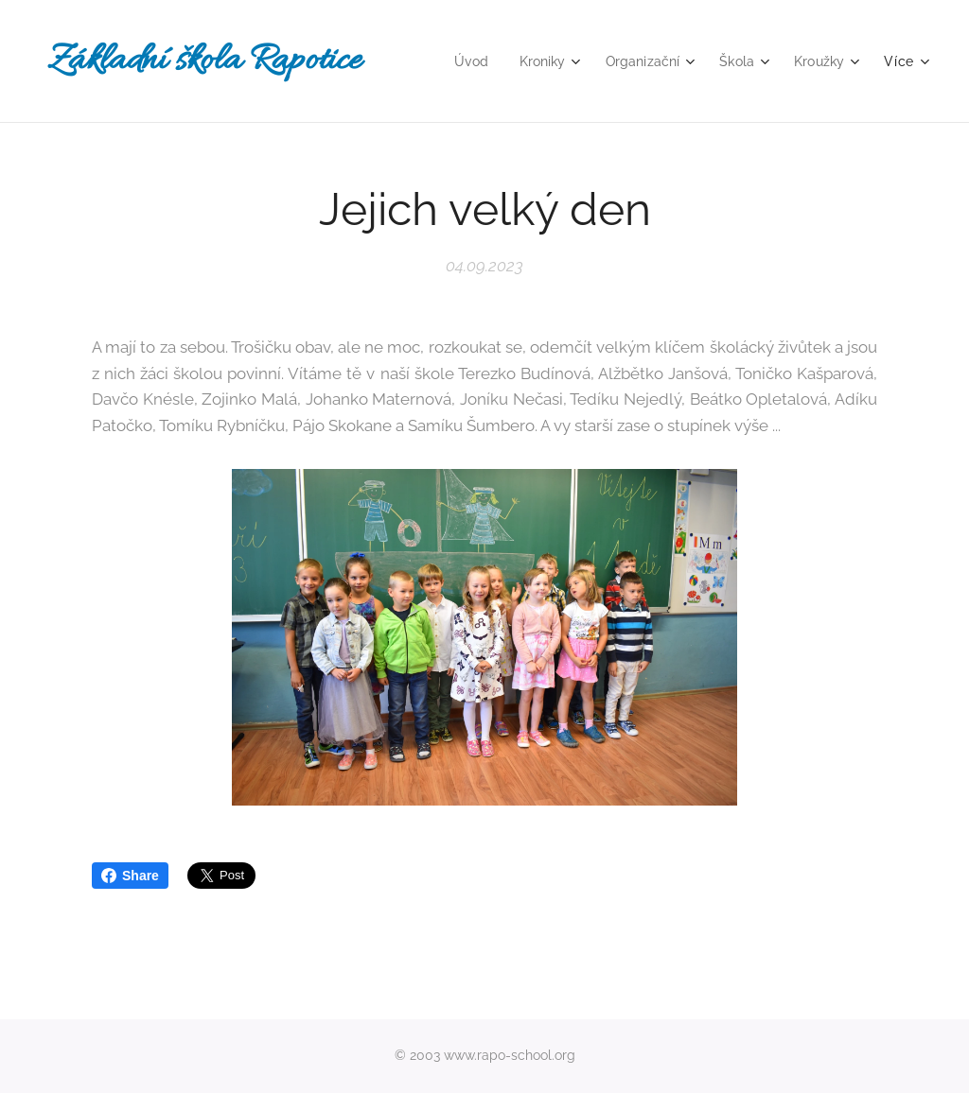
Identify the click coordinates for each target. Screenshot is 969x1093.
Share (130, 875)
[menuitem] (460, 61)
